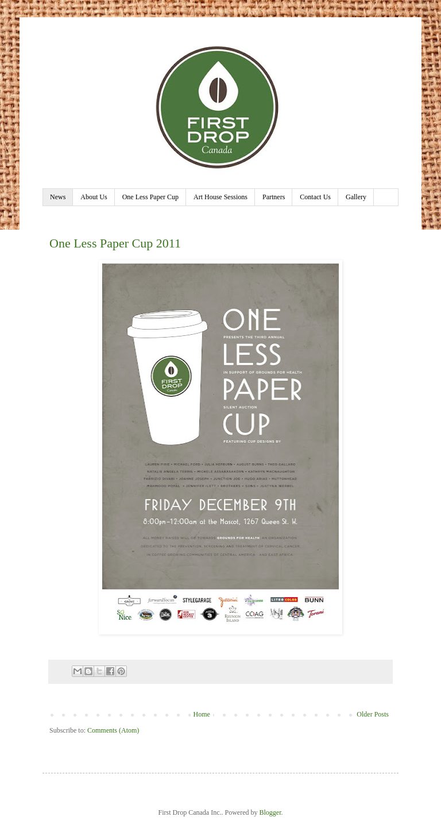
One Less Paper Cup (150, 197)
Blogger (270, 812)
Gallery (356, 197)
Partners (273, 197)
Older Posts (373, 714)
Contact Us (315, 197)
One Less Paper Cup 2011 (115, 243)
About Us (93, 197)
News (57, 197)
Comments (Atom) (113, 730)
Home (202, 714)
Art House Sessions (220, 197)
